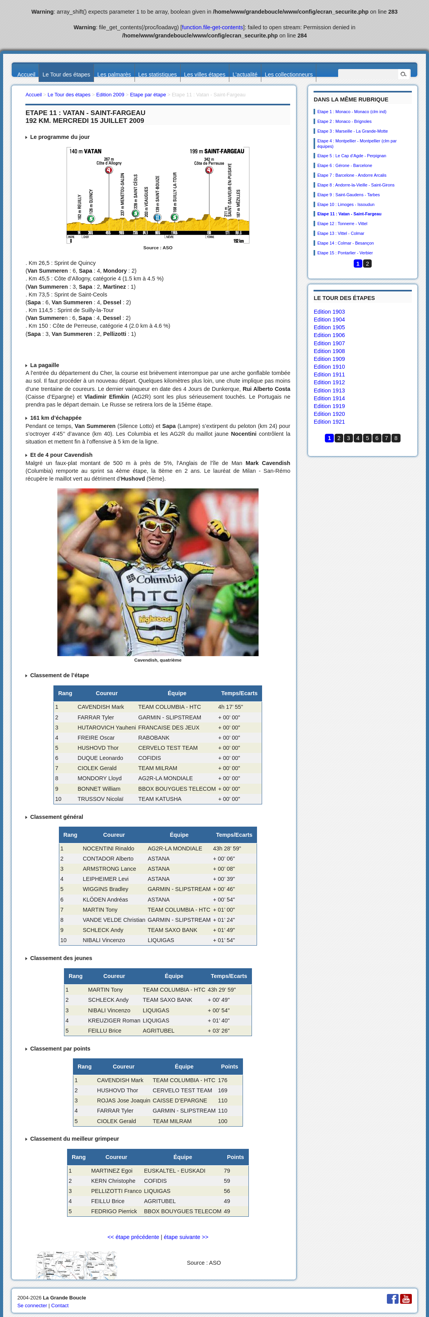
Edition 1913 (329, 390)
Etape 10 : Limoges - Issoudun (345, 204)
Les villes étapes (204, 74)
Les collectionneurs (289, 74)
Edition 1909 (329, 359)
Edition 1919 (329, 406)
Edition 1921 (329, 422)
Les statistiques (157, 74)
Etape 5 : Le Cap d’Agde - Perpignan (351, 155)
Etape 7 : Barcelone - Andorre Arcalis (351, 175)
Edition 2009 (110, 95)
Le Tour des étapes (66, 74)
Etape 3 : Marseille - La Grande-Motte (352, 131)
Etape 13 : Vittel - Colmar (340, 233)
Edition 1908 (329, 351)
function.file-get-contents (212, 27)
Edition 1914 (329, 398)
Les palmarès (114, 74)
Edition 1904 (329, 319)
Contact (60, 1305)
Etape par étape (148, 95)
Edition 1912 (329, 382)
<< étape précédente (133, 1237)
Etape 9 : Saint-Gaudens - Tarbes (348, 194)
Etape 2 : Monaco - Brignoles (344, 121)
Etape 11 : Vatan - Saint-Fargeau (349, 213)
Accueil (26, 74)
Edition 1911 (329, 374)
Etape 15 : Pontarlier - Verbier (345, 252)
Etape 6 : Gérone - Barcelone (344, 165)
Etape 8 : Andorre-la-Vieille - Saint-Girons (356, 185)
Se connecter (32, 1305)
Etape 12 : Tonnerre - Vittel (342, 223)
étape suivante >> (186, 1237)
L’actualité (244, 74)
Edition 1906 (329, 335)
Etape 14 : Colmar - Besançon (345, 243)
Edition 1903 (329, 312)
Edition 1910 (329, 367)
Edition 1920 (329, 414)
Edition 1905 (329, 327)
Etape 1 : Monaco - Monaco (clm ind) (351, 111)
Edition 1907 (329, 343)
